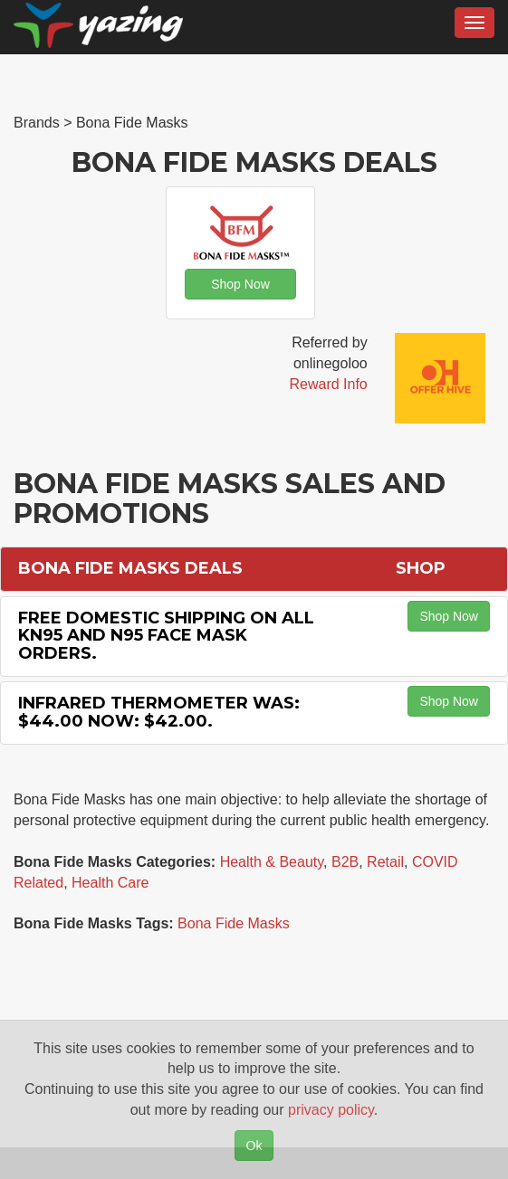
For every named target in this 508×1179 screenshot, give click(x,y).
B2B (345, 862)
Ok (254, 1145)
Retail (385, 862)
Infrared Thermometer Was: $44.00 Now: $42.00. (159, 712)
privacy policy (331, 1109)
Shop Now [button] (240, 284)
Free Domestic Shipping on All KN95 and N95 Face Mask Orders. (166, 636)
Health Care (110, 882)
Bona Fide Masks (233, 923)
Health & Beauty (271, 862)
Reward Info (328, 384)
